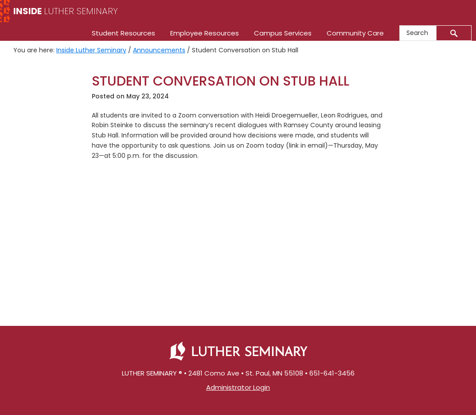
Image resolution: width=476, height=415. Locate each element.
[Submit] (454, 33)
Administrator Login (238, 387)
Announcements (159, 50)
